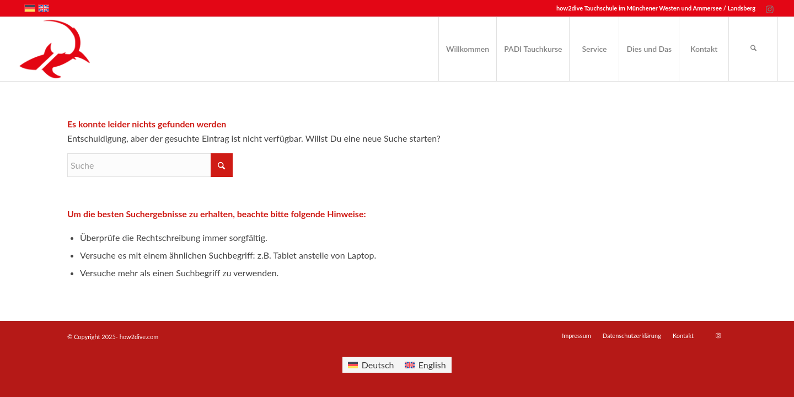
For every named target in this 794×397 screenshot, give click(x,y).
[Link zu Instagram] (769, 8)
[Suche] (753, 49)
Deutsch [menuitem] (378, 365)
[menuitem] (467, 49)
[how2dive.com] (54, 49)
